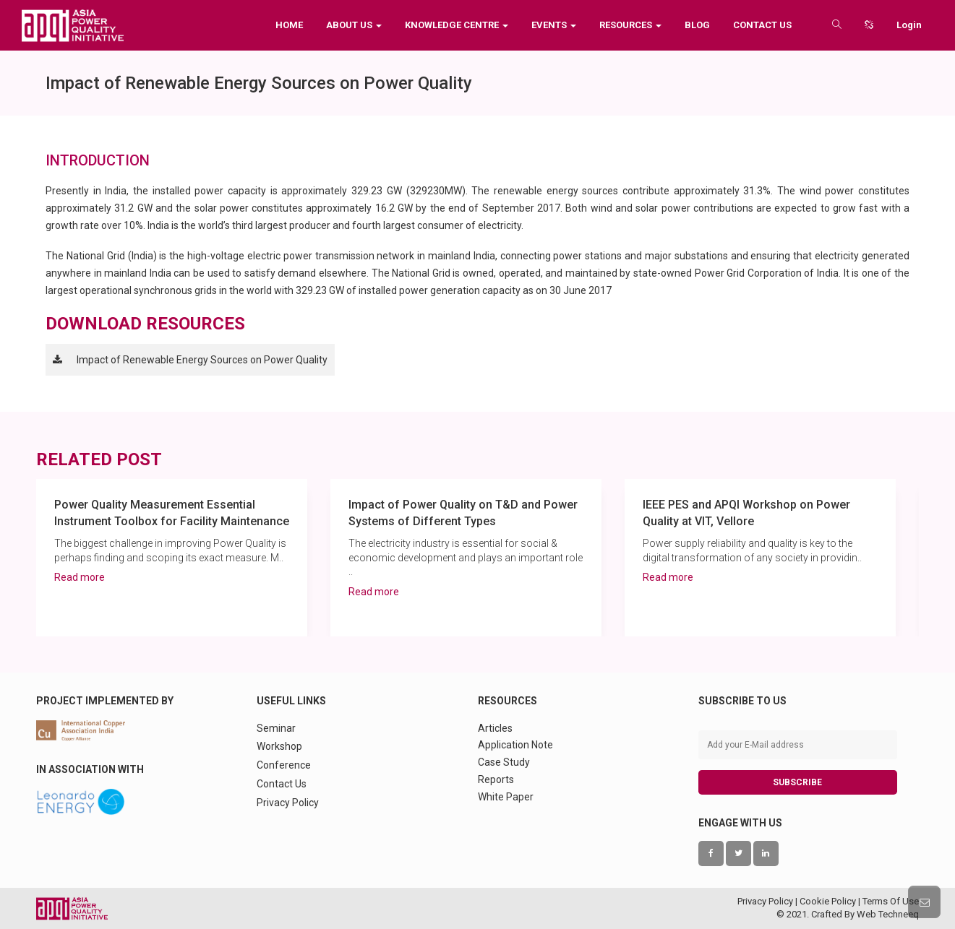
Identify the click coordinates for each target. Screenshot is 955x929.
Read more (79, 577)
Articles (495, 728)
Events (553, 25)
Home (289, 25)
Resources (630, 25)
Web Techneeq (888, 914)
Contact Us (762, 25)
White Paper (506, 797)
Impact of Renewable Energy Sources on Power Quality (202, 360)
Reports (496, 779)
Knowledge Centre (456, 25)
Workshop (279, 746)
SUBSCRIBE (797, 782)
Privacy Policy (288, 802)
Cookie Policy (828, 901)
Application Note (515, 745)
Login (909, 25)
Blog (697, 25)
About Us (354, 25)
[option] (171, 557)
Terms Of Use (890, 901)
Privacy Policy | (768, 901)
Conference (284, 765)
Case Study (504, 762)
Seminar (276, 728)
